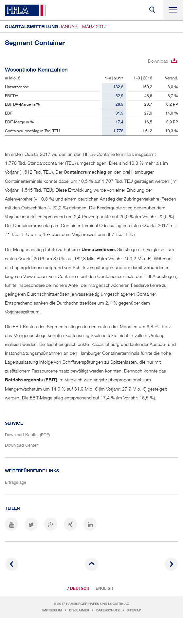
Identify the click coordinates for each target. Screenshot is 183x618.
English (104, 588)
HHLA (25, 10)
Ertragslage (15, 482)
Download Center (21, 445)
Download (158, 61)
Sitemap (134, 610)
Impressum (52, 610)
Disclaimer (79, 610)
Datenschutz (107, 610)
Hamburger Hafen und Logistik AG (97, 604)
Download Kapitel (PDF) (27, 434)
